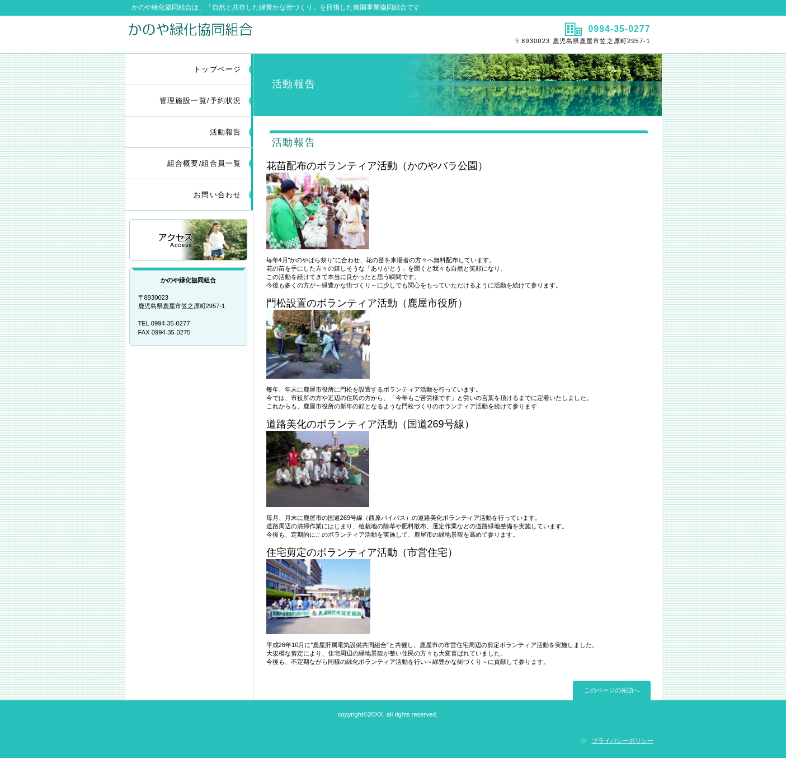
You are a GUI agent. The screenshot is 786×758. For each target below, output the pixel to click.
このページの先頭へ (611, 690)
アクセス (189, 240)
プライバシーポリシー (622, 740)
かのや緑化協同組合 (258, 34)
